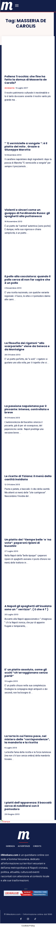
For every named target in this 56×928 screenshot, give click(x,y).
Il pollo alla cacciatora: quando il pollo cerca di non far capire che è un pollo (27, 279)
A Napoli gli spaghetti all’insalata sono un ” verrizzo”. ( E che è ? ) (28, 607)
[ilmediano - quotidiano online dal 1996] (7, 5)
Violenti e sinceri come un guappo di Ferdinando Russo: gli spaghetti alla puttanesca (27, 213)
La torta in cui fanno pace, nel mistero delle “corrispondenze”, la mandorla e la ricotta (27, 739)
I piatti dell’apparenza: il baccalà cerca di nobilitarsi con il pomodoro (28, 806)
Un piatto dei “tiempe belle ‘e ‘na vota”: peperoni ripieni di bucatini (27, 543)
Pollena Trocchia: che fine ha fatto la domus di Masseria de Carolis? (25, 80)
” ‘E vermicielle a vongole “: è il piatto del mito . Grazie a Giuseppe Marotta (25, 146)
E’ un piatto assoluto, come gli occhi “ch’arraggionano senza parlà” (26, 673)
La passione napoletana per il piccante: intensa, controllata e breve (26, 409)
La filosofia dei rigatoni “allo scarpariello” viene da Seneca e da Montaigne (27, 346)
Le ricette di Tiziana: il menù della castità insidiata (28, 477)
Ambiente (9, 88)
